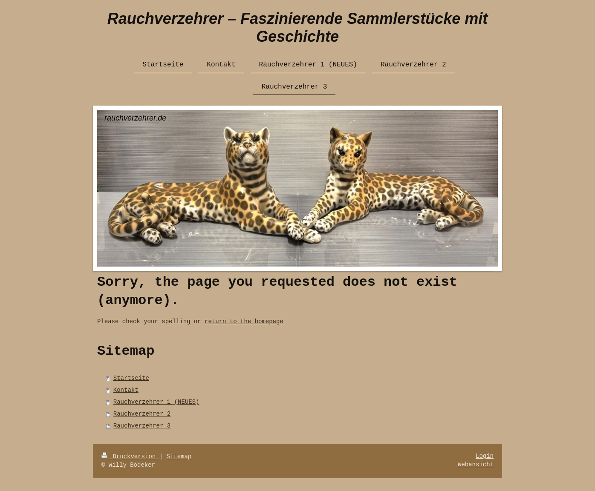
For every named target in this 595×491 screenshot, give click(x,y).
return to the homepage (244, 321)
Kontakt (126, 390)
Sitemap (178, 456)
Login (485, 456)
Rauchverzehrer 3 (141, 425)
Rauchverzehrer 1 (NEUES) (156, 402)
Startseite (131, 378)
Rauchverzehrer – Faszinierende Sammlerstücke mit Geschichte (297, 27)
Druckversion (130, 456)
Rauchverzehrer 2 (141, 414)
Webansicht (476, 464)
